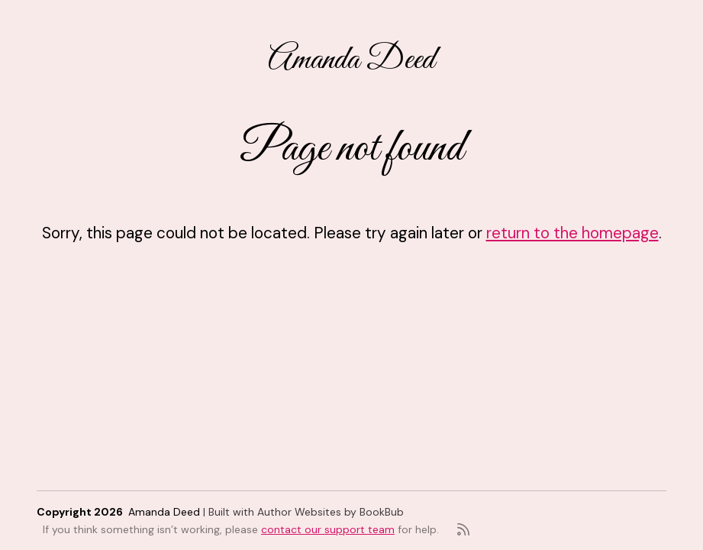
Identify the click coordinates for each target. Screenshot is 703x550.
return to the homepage (572, 232)
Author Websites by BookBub (330, 512)
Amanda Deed (351, 60)
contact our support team (328, 529)
